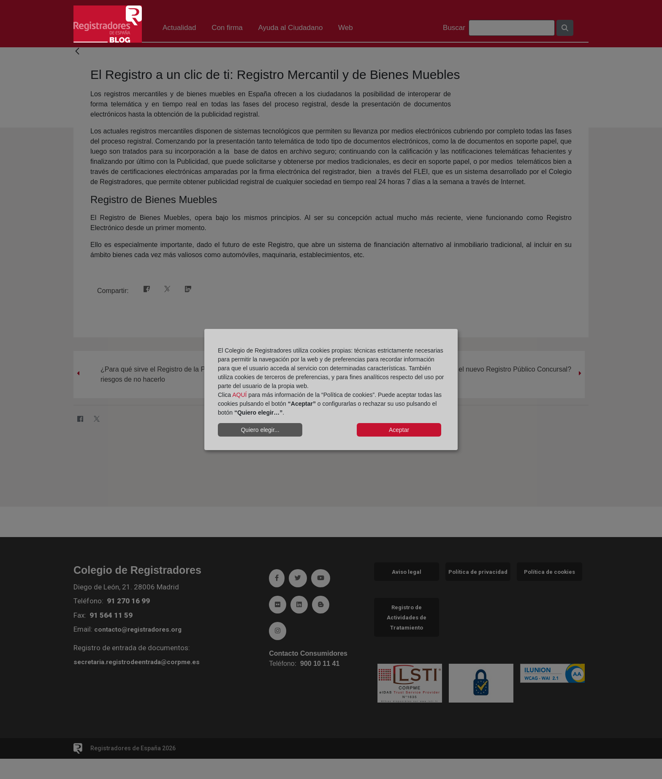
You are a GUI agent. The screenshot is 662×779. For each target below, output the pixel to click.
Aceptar (399, 429)
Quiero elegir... (260, 429)
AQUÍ (239, 394)
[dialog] (331, 390)
